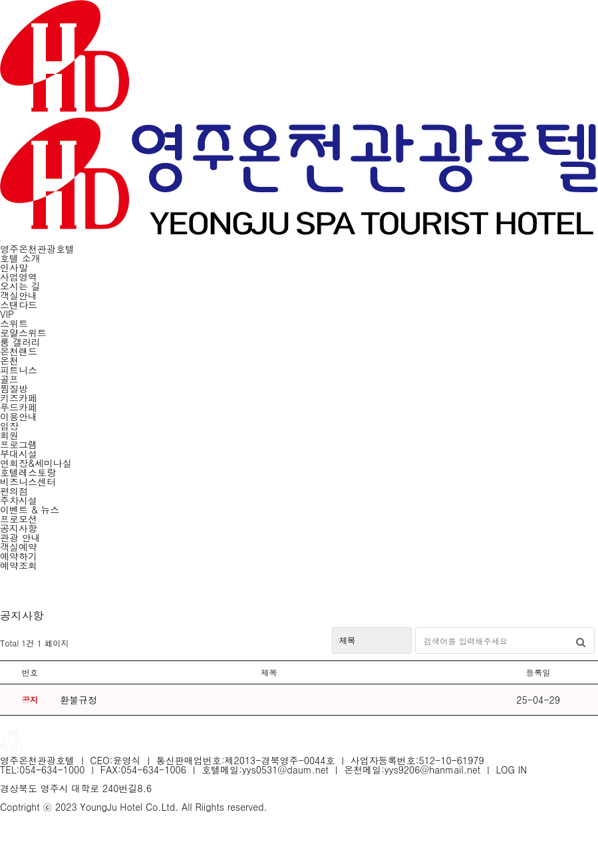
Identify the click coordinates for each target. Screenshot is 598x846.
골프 (9, 379)
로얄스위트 (23, 332)
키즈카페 (18, 397)
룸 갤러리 (20, 342)
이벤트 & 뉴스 (29, 509)
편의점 (14, 490)
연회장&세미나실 (36, 463)
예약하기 (18, 556)
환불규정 (78, 699)
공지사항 (18, 528)
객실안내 (18, 295)
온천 (9, 360)
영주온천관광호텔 (37, 248)
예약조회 (18, 565)
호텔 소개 (20, 258)
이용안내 (18, 416)
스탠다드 (18, 304)
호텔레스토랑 (28, 472)
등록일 (538, 672)
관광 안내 (20, 537)
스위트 (14, 323)
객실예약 (18, 546)
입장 (9, 425)
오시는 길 (20, 286)
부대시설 (18, 453)
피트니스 (18, 369)
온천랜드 (18, 351)
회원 (9, 435)
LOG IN (511, 769)
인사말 (14, 267)
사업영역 (18, 276)
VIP (7, 314)
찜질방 (14, 388)
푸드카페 (18, 407)
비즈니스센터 (28, 481)
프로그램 (18, 444)
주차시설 (18, 500)
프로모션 (18, 518)
